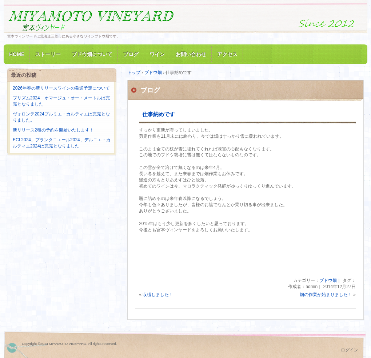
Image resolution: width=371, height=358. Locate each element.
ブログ (131, 54)
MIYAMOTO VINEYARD (91, 19)
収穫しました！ (158, 294)
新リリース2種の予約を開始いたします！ (53, 130)
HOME (16, 54)
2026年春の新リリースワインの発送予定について (61, 88)
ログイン (349, 350)
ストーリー (48, 54)
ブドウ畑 (328, 280)
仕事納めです (158, 114)
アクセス (227, 54)
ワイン (157, 54)
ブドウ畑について (92, 54)
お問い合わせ (191, 54)
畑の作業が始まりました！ (326, 294)
